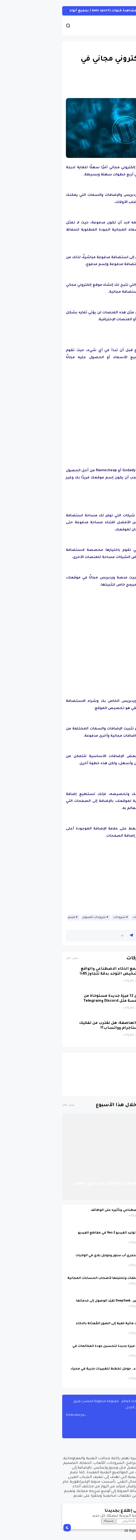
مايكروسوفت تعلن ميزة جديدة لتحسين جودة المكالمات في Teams (61, 1348)
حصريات (80, 917)
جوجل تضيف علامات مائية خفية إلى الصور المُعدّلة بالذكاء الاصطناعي (62, 1326)
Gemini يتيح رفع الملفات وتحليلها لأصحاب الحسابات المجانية (58, 1278)
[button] (63, 935)
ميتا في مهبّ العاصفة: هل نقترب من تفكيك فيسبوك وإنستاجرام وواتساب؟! (62, 1025)
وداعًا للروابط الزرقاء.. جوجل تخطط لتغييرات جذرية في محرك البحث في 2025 (60, 1371)
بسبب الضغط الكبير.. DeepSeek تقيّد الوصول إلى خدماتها (63, 1301)
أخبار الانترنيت (102, 917)
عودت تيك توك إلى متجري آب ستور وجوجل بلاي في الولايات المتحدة (62, 1258)
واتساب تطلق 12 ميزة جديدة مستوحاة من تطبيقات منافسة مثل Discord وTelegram (64, 998)
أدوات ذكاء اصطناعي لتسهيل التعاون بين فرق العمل (70, 1183)
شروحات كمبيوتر (35, 917)
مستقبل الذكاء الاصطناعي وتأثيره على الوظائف (70, 1210)
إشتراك (50, 1521)
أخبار (125, 47)
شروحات (61, 917)
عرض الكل (13, 958)
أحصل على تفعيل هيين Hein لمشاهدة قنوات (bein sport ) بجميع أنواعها (68, 11)
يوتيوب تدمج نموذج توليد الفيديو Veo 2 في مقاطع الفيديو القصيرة (63, 1235)
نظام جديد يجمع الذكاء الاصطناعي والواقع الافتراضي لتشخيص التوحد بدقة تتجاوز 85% (62, 971)
